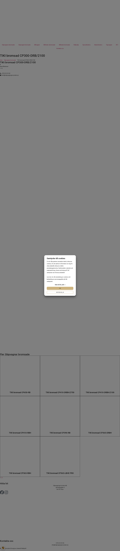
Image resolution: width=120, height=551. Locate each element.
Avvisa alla (60, 292)
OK (60, 288)
